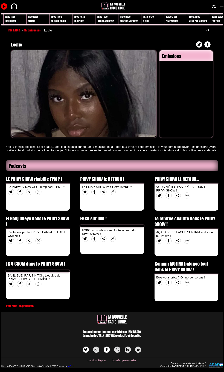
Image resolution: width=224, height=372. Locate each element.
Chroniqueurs (32, 30)
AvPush (71, 366)
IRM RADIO (14, 30)
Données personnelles (124, 360)
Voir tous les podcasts (20, 306)
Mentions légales (97, 360)
